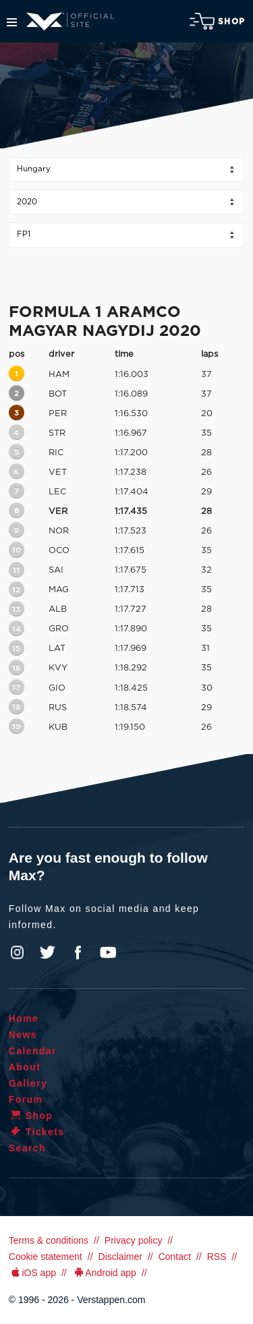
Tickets (37, 1131)
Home (24, 1018)
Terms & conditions (48, 1240)
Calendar (33, 1050)
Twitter (48, 952)
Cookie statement (45, 1256)
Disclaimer (120, 1256)
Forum (26, 1099)
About (24, 1067)
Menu (12, 22)
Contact (175, 1256)
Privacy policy (134, 1240)
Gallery (28, 1083)
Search (27, 1148)
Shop (217, 21)
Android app (104, 1272)
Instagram (17, 952)
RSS (217, 1256)
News (23, 1034)
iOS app (32, 1272)
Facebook (77, 952)
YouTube (108, 952)
